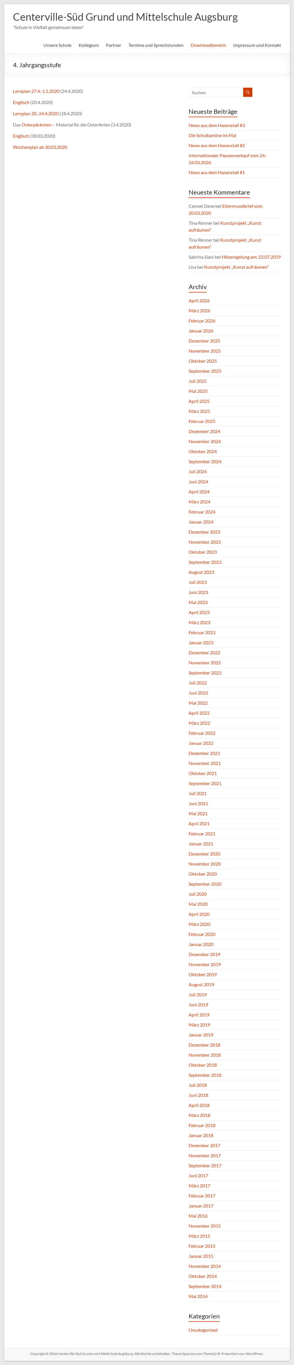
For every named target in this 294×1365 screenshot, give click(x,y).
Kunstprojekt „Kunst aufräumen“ (236, 267)
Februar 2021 (202, 833)
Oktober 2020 (203, 873)
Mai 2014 (198, 1296)
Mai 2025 (198, 391)
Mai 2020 (198, 904)
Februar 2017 (202, 1195)
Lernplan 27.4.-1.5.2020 (36, 91)
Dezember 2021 (204, 753)
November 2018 (205, 1055)
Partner (113, 45)
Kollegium (89, 45)
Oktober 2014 (203, 1276)
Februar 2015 (202, 1246)
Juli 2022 (198, 682)
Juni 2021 (198, 803)
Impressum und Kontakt (257, 45)
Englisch (21, 102)
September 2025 (205, 371)
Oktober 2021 (203, 773)
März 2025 (199, 411)
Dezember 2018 (204, 1044)
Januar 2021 (201, 843)
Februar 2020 (202, 934)
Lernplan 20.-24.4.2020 (36, 113)
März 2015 (199, 1236)
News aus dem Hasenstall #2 (217, 145)
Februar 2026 (202, 320)
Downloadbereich (208, 45)
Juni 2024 (198, 481)
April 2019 (199, 1014)
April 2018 (199, 1105)
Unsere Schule (57, 45)
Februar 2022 (202, 733)
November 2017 (205, 1155)
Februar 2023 (202, 632)
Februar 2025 (202, 421)
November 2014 (205, 1266)
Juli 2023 (198, 582)
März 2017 (199, 1185)
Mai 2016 (198, 1215)
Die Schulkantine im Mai (212, 135)
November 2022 (205, 662)
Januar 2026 (201, 330)
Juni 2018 (198, 1095)
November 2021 (205, 763)
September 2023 (205, 562)
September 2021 (205, 783)
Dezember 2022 (204, 652)
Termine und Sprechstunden (155, 45)
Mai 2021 (198, 813)
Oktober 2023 (203, 552)
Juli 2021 (198, 793)
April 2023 (199, 612)
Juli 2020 (198, 894)
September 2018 (205, 1075)
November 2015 (205, 1226)
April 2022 (199, 713)
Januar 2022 (201, 743)
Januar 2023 (201, 642)
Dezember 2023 (204, 532)
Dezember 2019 (204, 954)
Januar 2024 (201, 521)
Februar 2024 (202, 511)
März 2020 (199, 924)
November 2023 (205, 542)
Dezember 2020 (204, 853)
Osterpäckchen (37, 124)
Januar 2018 (201, 1135)
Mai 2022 (198, 702)
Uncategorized (203, 1330)
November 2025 (205, 350)
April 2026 (199, 300)
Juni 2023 (198, 592)
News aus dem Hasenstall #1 (217, 172)
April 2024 (199, 491)
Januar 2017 (201, 1205)
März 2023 (199, 622)
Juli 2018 (198, 1085)
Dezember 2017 (204, 1145)
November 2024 (205, 441)
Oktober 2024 (203, 451)
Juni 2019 (198, 1004)
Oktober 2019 (203, 974)
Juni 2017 (198, 1175)
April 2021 (199, 823)
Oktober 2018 (203, 1065)
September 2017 (205, 1165)
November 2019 (205, 964)
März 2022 (199, 723)
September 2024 (205, 461)
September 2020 (205, 884)
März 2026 (199, 310)
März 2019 (199, 1024)
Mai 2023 (198, 602)
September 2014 (205, 1286)
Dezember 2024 (204, 431)
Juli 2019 (198, 994)
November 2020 (205, 863)
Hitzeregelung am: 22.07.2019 (251, 256)
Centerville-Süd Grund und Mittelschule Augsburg (125, 16)
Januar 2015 (201, 1256)
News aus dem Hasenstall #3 (217, 125)
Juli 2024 (198, 471)
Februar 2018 (202, 1125)
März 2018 (199, 1115)
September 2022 (205, 672)
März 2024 (199, 501)
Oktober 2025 (203, 361)
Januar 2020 (201, 944)
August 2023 (201, 572)
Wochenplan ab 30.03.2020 (40, 147)
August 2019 (201, 984)
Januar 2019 (201, 1034)
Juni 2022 (198, 692)
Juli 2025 (198, 381)
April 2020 (199, 914)
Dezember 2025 (204, 340)
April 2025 (199, 401)
